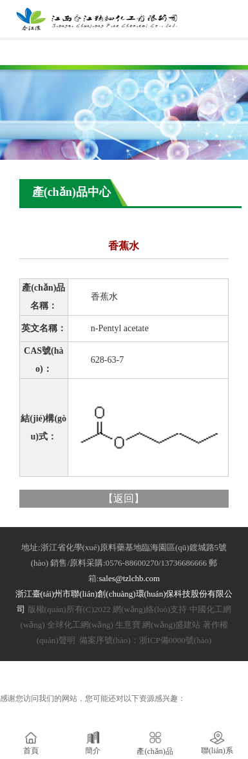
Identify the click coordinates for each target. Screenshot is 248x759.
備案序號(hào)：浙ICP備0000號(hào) (144, 640)
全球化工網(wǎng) (80, 624)
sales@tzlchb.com (129, 578)
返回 (123, 498)
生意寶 (127, 624)
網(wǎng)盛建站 (171, 624)
